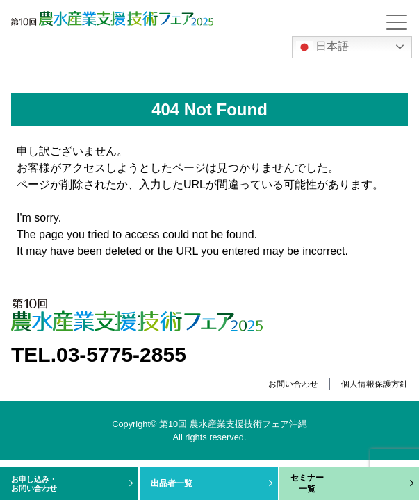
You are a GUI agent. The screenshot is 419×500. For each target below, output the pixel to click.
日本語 (322, 47)
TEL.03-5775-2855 (98, 354)
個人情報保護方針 (374, 384)
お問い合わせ (293, 384)
